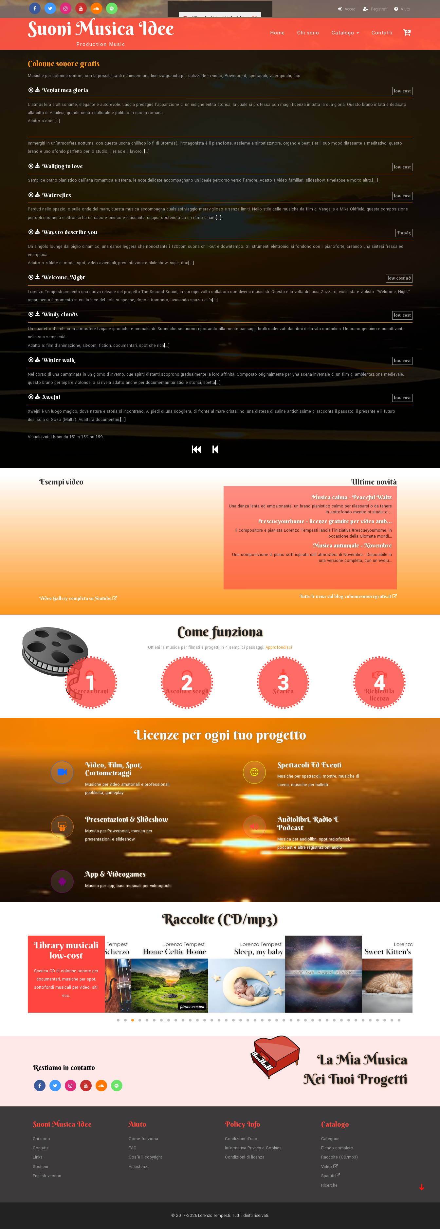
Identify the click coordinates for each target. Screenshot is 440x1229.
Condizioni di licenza (245, 1157)
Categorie (330, 1139)
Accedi (347, 9)
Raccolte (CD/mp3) (339, 1157)
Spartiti (330, 1176)
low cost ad (399, 278)
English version (47, 1176)
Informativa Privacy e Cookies (253, 1148)
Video (329, 1167)
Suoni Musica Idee (101, 32)
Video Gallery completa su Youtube (78, 598)
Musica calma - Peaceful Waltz (351, 497)
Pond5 (404, 233)
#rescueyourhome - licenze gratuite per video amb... (325, 521)
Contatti (382, 32)
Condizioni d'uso (241, 1139)
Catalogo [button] (345, 32)
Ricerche (329, 1185)
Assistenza (139, 1167)
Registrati (375, 9)
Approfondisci (279, 647)
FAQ (133, 1148)
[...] (57, 121)
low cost (402, 91)
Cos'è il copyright (145, 1157)
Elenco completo (337, 1148)
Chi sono (308, 32)
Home (277, 32)
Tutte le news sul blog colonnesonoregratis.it (348, 596)
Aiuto (402, 9)
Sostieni (40, 1167)
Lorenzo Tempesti (214, 1216)
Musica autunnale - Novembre (352, 545)
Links (38, 1157)
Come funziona (143, 1139)
